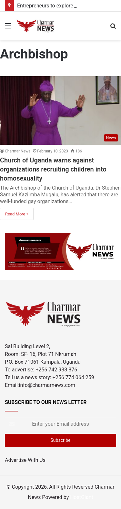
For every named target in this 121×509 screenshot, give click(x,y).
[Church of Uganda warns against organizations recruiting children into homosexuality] (60, 110)
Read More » (16, 214)
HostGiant (81, 497)
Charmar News (17, 151)
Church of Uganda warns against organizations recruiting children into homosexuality (53, 169)
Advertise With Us (25, 460)
